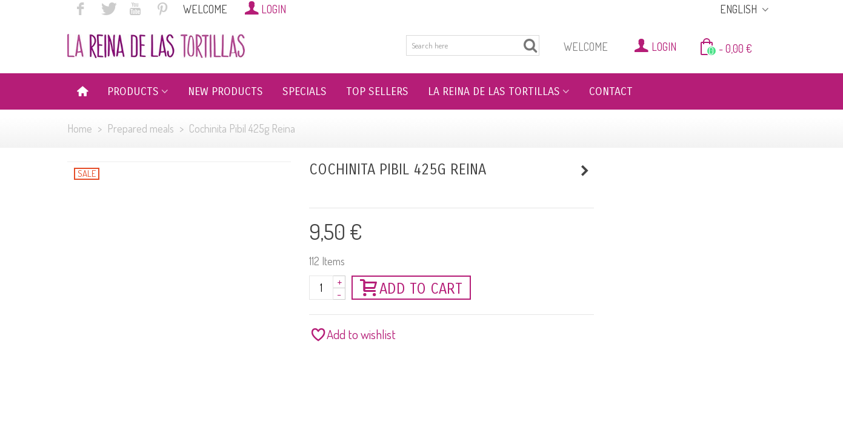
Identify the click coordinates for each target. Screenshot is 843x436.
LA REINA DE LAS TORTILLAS (494, 91)
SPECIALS (304, 91)
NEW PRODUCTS (225, 91)
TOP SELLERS (377, 91)
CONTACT (611, 91)
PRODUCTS (133, 91)
